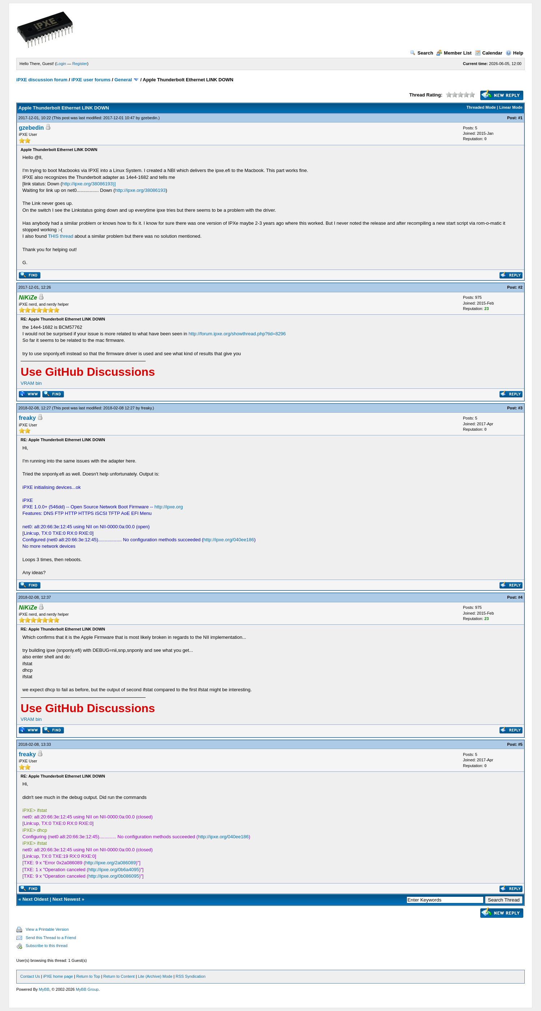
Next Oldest (35, 899)
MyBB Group (87, 989)
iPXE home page (58, 976)
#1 (520, 118)
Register (79, 63)
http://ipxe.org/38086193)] (89, 183)
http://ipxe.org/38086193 (140, 190)
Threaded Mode (481, 107)
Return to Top (88, 976)
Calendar (489, 53)
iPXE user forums (90, 79)
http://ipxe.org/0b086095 (113, 876)
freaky (146, 408)
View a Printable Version (47, 929)
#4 (520, 597)
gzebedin (149, 118)
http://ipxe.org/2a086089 (110, 862)
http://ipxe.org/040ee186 (228, 539)
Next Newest (66, 899)
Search (421, 53)
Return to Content (119, 976)
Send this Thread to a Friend (51, 937)
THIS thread (60, 236)
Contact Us (30, 976)
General (123, 79)
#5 (520, 744)
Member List (454, 53)
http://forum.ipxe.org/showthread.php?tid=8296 (237, 333)
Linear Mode (511, 107)
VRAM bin (31, 383)
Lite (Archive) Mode (155, 976)
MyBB (44, 989)
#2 (520, 287)
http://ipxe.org (168, 506)
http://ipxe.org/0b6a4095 (113, 869)
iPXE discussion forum (42, 79)
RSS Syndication (191, 976)
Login (61, 63)
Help (514, 53)
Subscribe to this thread (47, 945)
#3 (520, 408)
